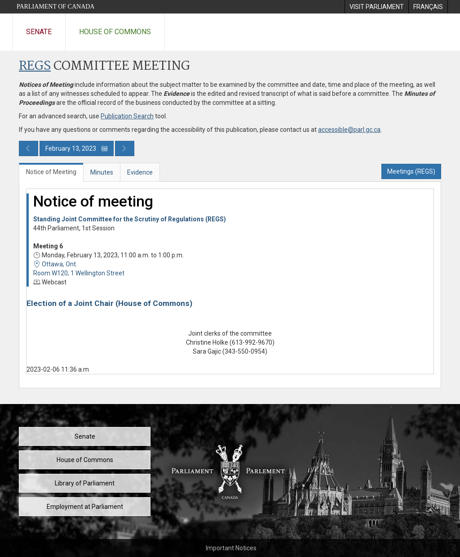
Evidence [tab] (140, 172)
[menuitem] (376, 6)
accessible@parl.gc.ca (349, 129)
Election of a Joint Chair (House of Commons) (109, 303)
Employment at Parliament (85, 506)
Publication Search (127, 116)
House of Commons (115, 31)
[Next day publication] (124, 148)
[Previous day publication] (28, 148)
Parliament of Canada (55, 6)
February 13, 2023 (76, 148)
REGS (35, 66)
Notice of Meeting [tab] (51, 171)
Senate (39, 31)
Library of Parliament (85, 483)
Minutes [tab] (101, 172)
